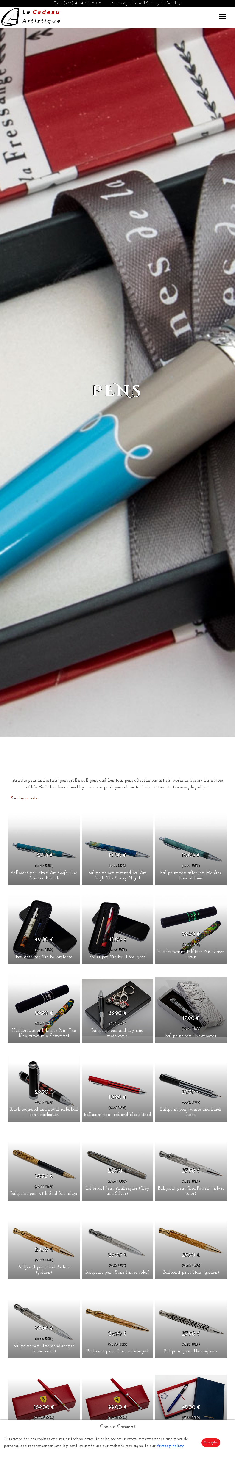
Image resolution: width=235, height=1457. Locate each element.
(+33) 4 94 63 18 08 (82, 3)
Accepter (210, 1442)
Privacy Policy (170, 1446)
